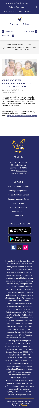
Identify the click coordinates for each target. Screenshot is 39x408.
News (30, 44)
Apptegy (24, 405)
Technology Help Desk (12, 11)
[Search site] (36, 7)
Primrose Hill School (15, 44)
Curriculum (18, 216)
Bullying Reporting (16, 7)
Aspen (28, 11)
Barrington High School (18, 191)
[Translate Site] (30, 31)
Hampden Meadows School (18, 199)
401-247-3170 (21, 171)
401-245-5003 (20, 174)
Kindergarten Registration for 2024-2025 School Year (22, 49)
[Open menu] (7, 31)
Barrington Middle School (18, 195)
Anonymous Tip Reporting (17, 3)
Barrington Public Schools (18, 186)
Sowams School (18, 212)
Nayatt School (18, 203)
